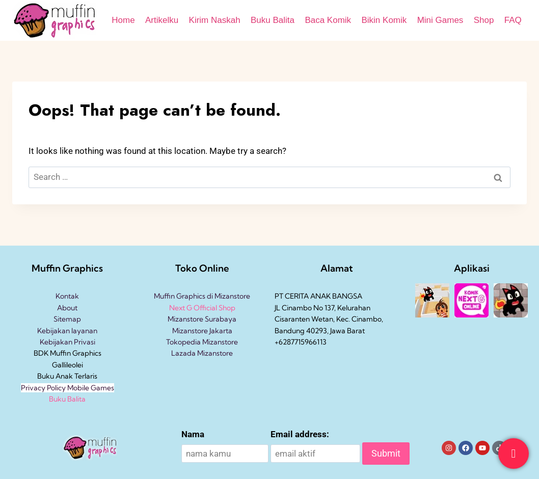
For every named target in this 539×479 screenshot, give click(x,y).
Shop (484, 20)
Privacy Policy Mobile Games (67, 387)
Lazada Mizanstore (202, 353)
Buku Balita (272, 20)
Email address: (300, 434)
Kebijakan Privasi (67, 342)
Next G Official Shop (202, 307)
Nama (192, 434)
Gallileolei (67, 364)
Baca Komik (328, 20)
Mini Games (440, 20)
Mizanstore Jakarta (202, 330)
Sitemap (67, 319)
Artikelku (161, 20)
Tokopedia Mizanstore (202, 342)
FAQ (513, 20)
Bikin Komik (384, 20)
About (67, 307)
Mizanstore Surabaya (202, 319)
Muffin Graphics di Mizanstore (202, 296)
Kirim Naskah (214, 20)
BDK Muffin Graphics (67, 353)
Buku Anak (55, 376)
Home (123, 20)
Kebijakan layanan (67, 330)
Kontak (67, 296)
